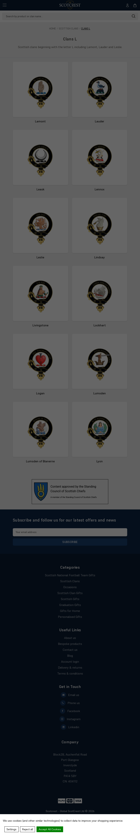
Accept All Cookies (50, 829)
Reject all (27, 829)
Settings (11, 829)
